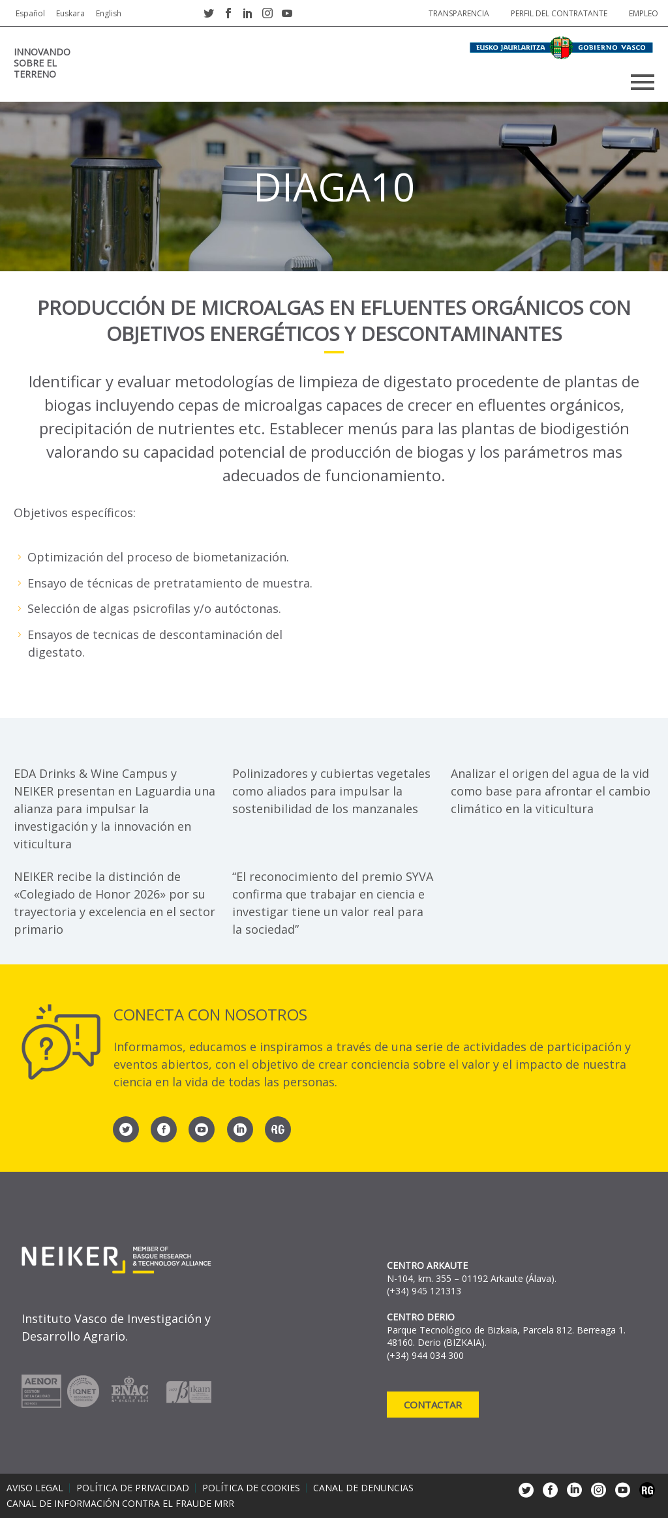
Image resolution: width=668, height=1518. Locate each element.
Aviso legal (35, 1488)
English (108, 13)
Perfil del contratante (559, 13)
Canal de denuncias (363, 1488)
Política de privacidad (132, 1488)
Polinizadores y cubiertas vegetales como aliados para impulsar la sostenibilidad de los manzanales (331, 791)
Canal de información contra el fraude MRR (120, 1503)
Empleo (643, 13)
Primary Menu (642, 82)
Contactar (433, 1404)
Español (30, 13)
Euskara (70, 13)
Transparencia (459, 13)
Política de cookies (251, 1488)
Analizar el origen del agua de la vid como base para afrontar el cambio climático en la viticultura (550, 791)
